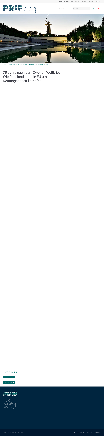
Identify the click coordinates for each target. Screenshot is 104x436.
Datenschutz (97, 432)
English (84, 1)
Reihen (68, 8)
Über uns (61, 8)
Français (98, 1)
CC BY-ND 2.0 (46, 64)
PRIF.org (76, 432)
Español (91, 1)
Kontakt (82, 432)
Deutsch (77, 1)
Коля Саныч (40, 64)
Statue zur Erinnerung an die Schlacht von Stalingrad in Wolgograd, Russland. (18, 64)
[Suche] (81, 8)
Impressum (90, 432)
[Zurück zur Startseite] (19, 8)
